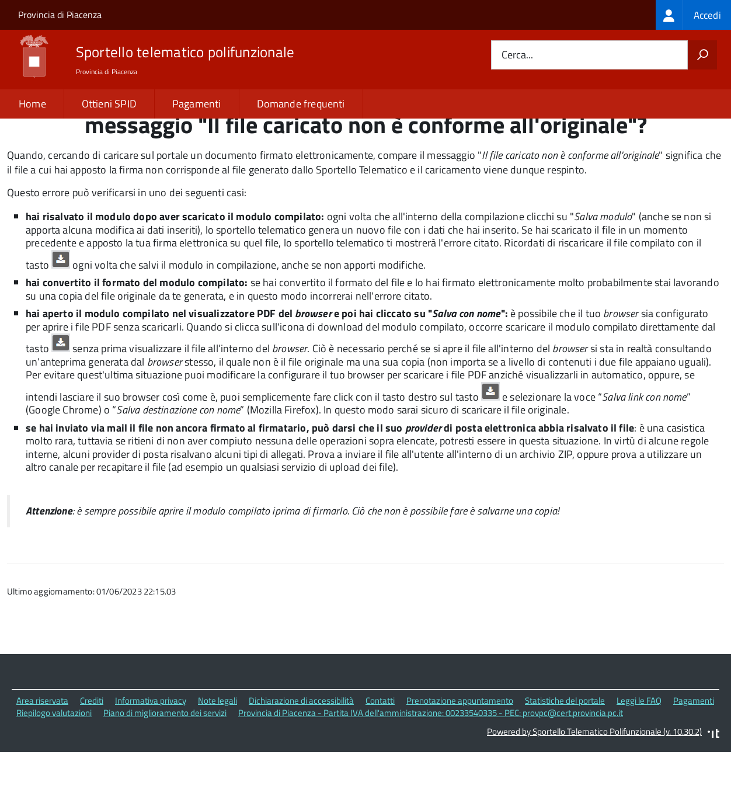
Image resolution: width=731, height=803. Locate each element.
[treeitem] (693, 15)
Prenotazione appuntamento (459, 752)
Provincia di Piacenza (60, 15)
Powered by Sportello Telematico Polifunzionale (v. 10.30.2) (594, 783)
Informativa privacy (150, 752)
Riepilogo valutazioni (54, 764)
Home (32, 104)
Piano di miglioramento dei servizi (165, 764)
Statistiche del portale (565, 752)
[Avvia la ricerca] (702, 54)
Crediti (91, 752)
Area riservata (42, 752)
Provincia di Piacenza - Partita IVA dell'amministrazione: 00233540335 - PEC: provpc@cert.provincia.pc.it (430, 764)
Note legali (217, 752)
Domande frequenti (301, 104)
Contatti (380, 752)
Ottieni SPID (109, 104)
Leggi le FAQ (639, 752)
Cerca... (517, 55)
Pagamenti (196, 104)
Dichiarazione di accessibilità (301, 752)
